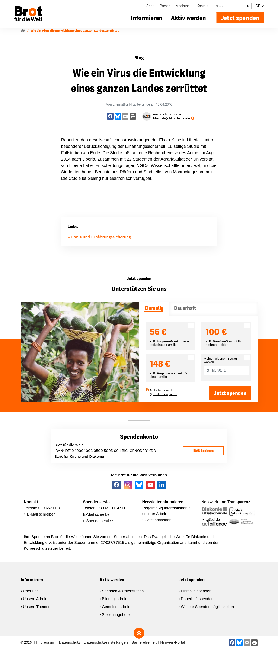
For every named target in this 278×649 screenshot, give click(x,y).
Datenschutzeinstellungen (106, 642)
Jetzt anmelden (159, 520)
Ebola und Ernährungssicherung (101, 237)
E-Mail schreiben (41, 514)
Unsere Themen (37, 607)
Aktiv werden (188, 18)
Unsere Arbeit (34, 599)
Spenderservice (99, 521)
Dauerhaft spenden (197, 599)
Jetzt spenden (240, 18)
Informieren (146, 18)
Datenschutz (69, 642)
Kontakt (202, 6)
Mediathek (183, 6)
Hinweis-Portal (172, 642)
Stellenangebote (116, 615)
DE (260, 6)
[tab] (154, 309)
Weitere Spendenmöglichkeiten (207, 607)
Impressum (45, 642)
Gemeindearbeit (115, 607)
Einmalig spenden (196, 591)
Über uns (31, 591)
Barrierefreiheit (144, 642)
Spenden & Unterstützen (123, 591)
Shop (150, 6)
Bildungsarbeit (114, 599)
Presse (165, 6)
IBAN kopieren (203, 450)
